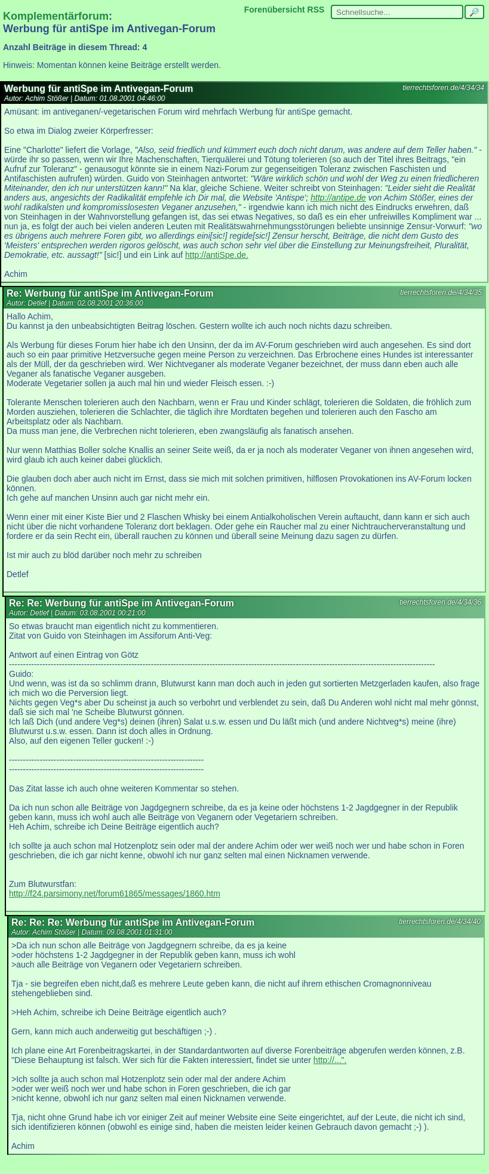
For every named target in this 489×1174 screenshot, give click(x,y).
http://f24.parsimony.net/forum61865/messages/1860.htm (114, 893)
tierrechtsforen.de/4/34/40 (440, 921)
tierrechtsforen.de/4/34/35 (441, 292)
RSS (316, 9)
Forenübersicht (274, 9)
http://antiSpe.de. (216, 255)
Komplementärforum (56, 16)
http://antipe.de (338, 197)
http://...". (330, 1060)
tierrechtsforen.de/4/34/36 (440, 602)
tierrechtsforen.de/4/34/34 (443, 88)
